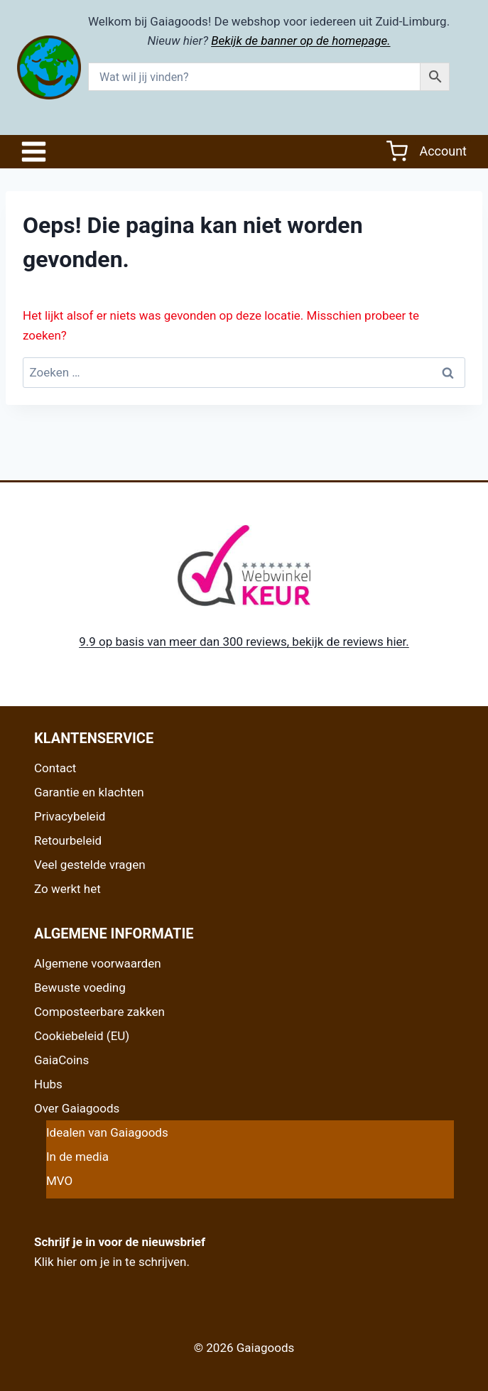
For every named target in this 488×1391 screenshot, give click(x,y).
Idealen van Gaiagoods (107, 1132)
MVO (59, 1181)
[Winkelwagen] (397, 151)
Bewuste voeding (80, 987)
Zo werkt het (67, 889)
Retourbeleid (68, 840)
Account (443, 151)
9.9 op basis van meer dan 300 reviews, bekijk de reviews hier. (244, 641)
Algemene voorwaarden (97, 963)
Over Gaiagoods (76, 1108)
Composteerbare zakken (99, 1012)
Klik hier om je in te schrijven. (112, 1262)
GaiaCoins (61, 1060)
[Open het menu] (37, 151)
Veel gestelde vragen (90, 864)
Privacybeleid (69, 816)
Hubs (48, 1084)
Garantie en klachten (89, 792)
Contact (55, 768)
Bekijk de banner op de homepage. (300, 40)
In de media (77, 1156)
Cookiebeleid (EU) (81, 1036)
